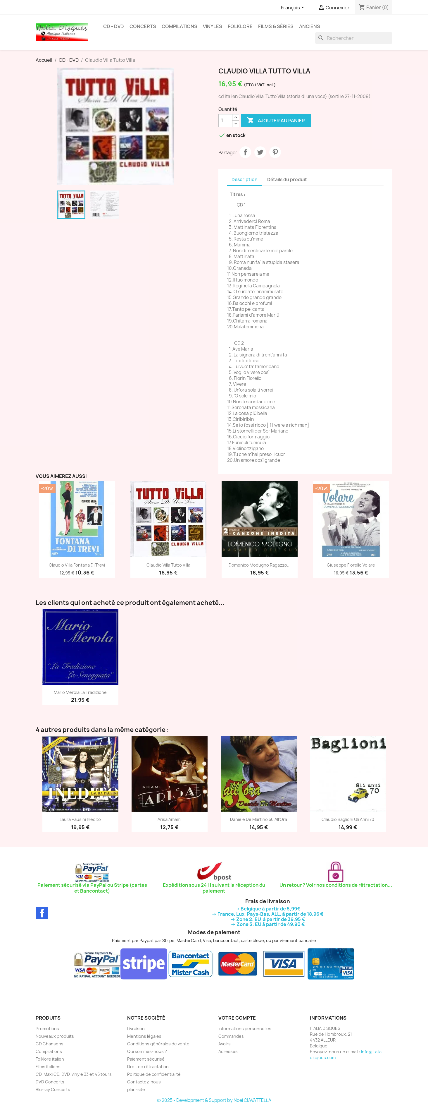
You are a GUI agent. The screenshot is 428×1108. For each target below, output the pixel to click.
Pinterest (275, 152)
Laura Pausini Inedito (80, 819)
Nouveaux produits (55, 1036)
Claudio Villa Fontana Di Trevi (77, 565)
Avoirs (224, 1044)
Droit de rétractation (148, 1066)
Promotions (47, 1028)
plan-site (136, 1089)
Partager (245, 152)
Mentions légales (144, 1036)
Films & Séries (276, 26)
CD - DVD (113, 26)
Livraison (136, 1028)
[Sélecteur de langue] (293, 7)
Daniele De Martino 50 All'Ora (258, 819)
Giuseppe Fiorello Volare (351, 565)
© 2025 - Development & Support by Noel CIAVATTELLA (214, 1100)
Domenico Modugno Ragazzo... (260, 565)
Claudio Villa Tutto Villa (168, 565)
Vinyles (212, 26)
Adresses (228, 1051)
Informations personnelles (244, 1028)
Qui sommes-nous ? (147, 1051)
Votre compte (237, 1018)
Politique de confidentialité (154, 1074)
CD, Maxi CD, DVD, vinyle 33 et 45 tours (74, 1074)
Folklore (240, 26)
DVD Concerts (50, 1082)
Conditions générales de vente (158, 1044)
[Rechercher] (353, 38)
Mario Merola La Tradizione (80, 692)
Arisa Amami (169, 819)
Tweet (260, 152)
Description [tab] (245, 179)
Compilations (179, 26)
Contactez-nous (144, 1082)
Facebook (42, 913)
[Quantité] (225, 120)
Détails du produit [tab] (287, 179)
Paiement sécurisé (146, 1059)
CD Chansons (49, 1044)
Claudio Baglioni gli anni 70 (348, 819)
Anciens (309, 26)
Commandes (231, 1036)
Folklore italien (50, 1059)
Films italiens (48, 1066)
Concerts (143, 26)
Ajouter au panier (276, 120)
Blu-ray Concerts (53, 1089)
